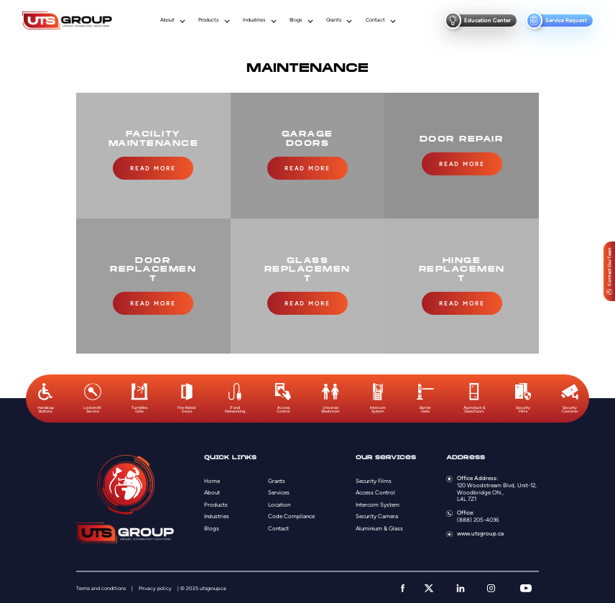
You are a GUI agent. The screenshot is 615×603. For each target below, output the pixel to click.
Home (212, 479)
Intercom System (377, 503)
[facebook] (403, 587)
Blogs (296, 20)
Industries (254, 20)
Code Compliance (291, 515)
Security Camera (377, 515)
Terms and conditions (101, 587)
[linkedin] (460, 587)
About (167, 20)
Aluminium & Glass (379, 526)
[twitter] (429, 587)
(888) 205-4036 (478, 518)
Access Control (375, 491)
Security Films (374, 479)
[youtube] (526, 587)
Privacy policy (155, 587)
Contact (375, 20)
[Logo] (66, 20)
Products (208, 20)
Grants (333, 20)
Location (279, 503)
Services (279, 491)
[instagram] (491, 587)
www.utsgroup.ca (480, 531)
